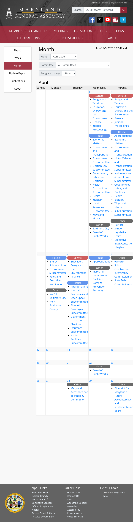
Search (78, 10)
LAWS (120, 31)
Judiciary (97, 199)
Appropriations (123, 136)
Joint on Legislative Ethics (120, 232)
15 (90, 349)
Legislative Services (99, 2)
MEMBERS (16, 31)
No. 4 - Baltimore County (55, 305)
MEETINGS (61, 31)
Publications (18, 81)
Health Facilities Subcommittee (79, 339)
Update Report (17, 73)
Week (17, 58)
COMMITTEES (38, 31)
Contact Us (73, 495)
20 (47, 362)
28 (68, 380)
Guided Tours (74, 492)
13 (47, 349)
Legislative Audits (119, 2)
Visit (69, 499)
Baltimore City (100, 228)
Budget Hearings (50, 73)
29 (90, 380)
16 (112, 349)
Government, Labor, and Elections (100, 177)
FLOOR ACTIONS (28, 38)
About (17, 88)
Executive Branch (41, 492)
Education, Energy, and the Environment (123, 110)
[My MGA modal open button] (114, 20)
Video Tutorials (75, 516)
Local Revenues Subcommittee (101, 207)
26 (38, 380)
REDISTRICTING (72, 38)
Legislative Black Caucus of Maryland (123, 243)
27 (47, 380)
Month (18, 65)
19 (38, 362)
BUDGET (104, 31)
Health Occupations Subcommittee (101, 188)
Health (96, 196)
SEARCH (110, 38)
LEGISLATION (83, 31)
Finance (96, 122)
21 (68, 362)
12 (38, 349)
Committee (47, 65)
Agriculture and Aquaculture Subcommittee (123, 177)
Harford (119, 224)
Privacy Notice (74, 513)
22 (90, 362)
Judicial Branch (40, 495)
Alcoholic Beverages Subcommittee (79, 309)
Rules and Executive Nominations (57, 280)
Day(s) (17, 50)
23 (112, 362)
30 (112, 380)
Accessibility (73, 509)
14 (68, 349)
